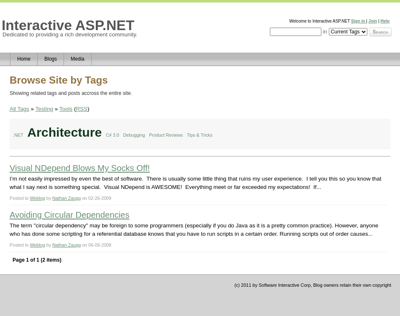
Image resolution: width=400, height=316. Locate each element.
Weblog (37, 198)
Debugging (134, 135)
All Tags (19, 109)
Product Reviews (166, 135)
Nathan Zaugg (66, 198)
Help (385, 21)
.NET (18, 135)
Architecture (64, 132)
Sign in (358, 21)
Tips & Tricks (200, 135)
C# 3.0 (112, 135)
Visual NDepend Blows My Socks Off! (80, 168)
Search (380, 32)
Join (373, 21)
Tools (65, 109)
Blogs (50, 59)
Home (24, 59)
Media (78, 59)
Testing (45, 109)
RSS (81, 109)
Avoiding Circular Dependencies (69, 214)
